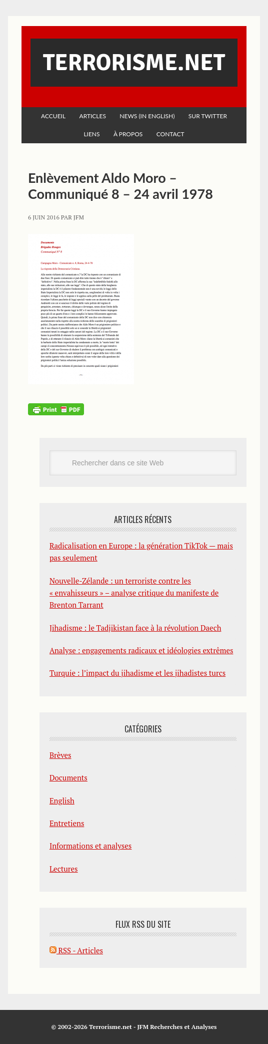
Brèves (61, 755)
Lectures (64, 869)
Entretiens (67, 823)
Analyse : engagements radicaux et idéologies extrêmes (142, 650)
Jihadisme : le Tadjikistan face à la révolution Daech (136, 628)
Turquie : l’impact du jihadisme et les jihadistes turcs (138, 673)
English (62, 801)
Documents (69, 777)
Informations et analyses (91, 846)
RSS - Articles (76, 950)
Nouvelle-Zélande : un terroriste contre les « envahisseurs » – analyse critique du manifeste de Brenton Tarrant (134, 593)
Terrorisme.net (134, 63)
